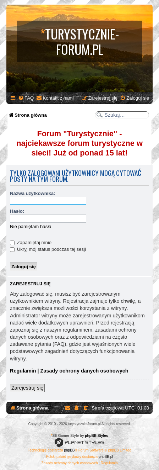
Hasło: (17, 211)
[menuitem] (26, 98)
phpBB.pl (106, 457)
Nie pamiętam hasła (30, 226)
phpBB (69, 450)
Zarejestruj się (27, 388)
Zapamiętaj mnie (30, 242)
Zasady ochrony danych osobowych (84, 371)
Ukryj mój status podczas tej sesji (48, 249)
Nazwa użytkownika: (32, 193)
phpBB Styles (96, 436)
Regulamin (23, 371)
